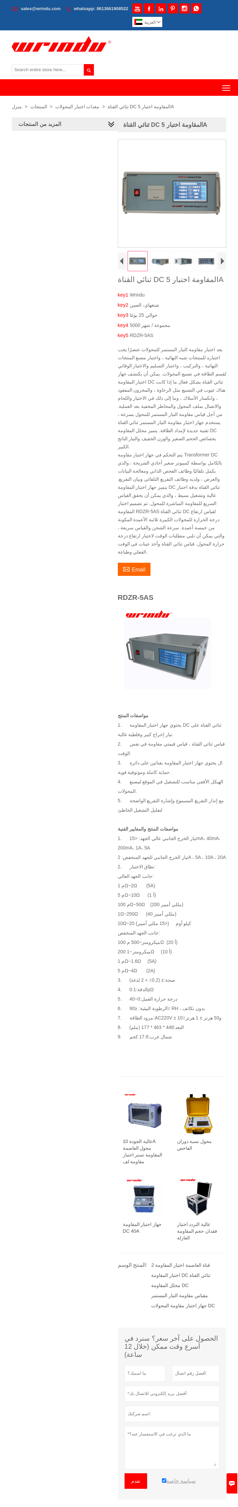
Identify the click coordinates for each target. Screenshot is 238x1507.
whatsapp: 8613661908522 (101, 8)
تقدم (135, 1481)
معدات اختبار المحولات (77, 106)
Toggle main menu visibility (226, 85)
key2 (124, 305)
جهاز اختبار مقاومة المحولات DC (183, 1305)
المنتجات (38, 106)
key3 (124, 315)
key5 (124, 335)
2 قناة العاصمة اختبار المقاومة (180, 1265)
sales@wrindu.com (41, 8)
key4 (124, 325)
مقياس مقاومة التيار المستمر (179, 1295)
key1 (124, 295)
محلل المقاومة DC (170, 1285)
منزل (17, 106)
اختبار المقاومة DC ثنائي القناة (181, 1275)
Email (134, 569)
